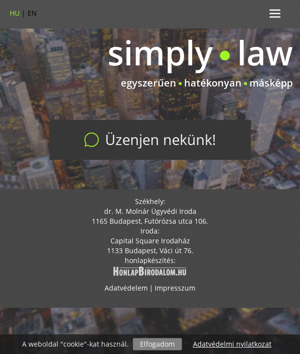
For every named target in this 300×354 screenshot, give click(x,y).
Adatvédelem (126, 288)
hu (15, 13)
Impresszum (175, 288)
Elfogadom (157, 344)
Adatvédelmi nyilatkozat (232, 344)
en (32, 13)
